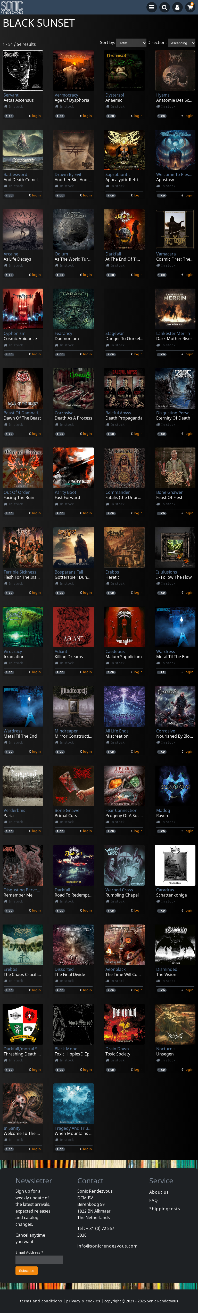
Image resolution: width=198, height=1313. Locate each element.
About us (159, 1192)
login (36, 115)
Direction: (157, 43)
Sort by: (107, 43)
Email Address (29, 1252)
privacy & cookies (83, 1301)
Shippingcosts (164, 1209)
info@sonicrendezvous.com (107, 1246)
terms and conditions (41, 1301)
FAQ (153, 1200)
